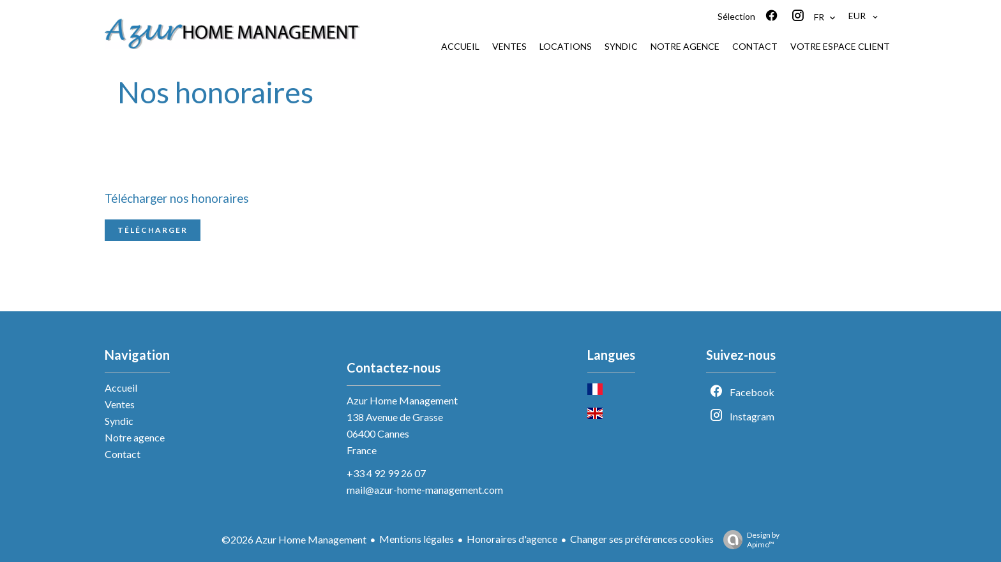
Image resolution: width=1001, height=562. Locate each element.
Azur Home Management (402, 400)
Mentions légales (416, 539)
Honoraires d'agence (512, 539)
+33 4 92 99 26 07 (386, 473)
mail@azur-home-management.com (425, 490)
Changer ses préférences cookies (642, 539)
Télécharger (152, 230)
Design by (748, 539)
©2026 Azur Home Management (294, 539)
